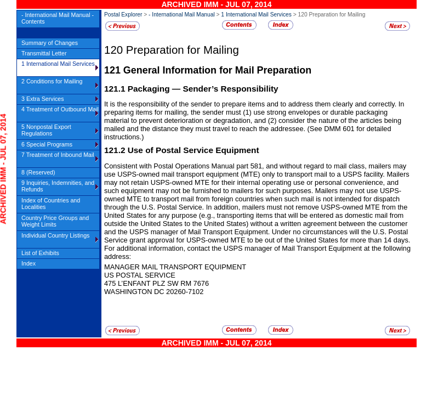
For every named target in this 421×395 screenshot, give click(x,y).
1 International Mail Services (256, 15)
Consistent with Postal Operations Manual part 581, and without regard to (219, 166)
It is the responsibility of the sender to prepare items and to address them (218, 104)
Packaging (150, 88)
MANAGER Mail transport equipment (175, 267)
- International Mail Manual (182, 15)
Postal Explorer (123, 15)
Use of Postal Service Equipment (193, 150)
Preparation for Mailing (182, 49)
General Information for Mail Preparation (217, 70)
